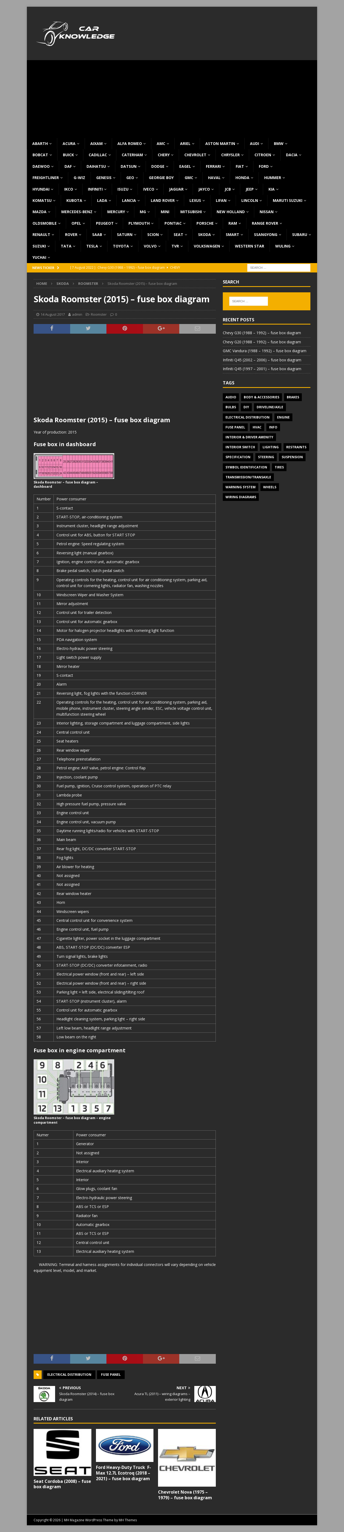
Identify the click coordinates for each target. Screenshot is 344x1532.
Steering (266, 457)
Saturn (124, 234)
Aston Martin (220, 143)
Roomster (99, 314)
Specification (237, 457)
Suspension (292, 457)
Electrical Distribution (69, 1374)
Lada (102, 200)
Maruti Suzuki (287, 200)
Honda (242, 177)
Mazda (39, 211)
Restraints (296, 447)
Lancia (129, 200)
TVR (175, 246)
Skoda (204, 234)
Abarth (40, 143)
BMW (279, 143)
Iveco (148, 189)
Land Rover (163, 200)
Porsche (205, 223)
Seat (178, 234)
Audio (230, 397)
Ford (264, 166)
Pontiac (173, 223)
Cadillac (98, 154)
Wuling (283, 246)
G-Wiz (79, 177)
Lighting (271, 447)
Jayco (204, 189)
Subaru (299, 234)
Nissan (267, 211)
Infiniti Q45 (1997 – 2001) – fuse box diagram (262, 368)
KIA (271, 189)
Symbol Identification (246, 467)
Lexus (195, 200)
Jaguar (176, 189)
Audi (254, 143)
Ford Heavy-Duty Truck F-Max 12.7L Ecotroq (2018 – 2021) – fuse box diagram (123, 1473)
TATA (66, 246)
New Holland (231, 211)
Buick (68, 154)
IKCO (68, 189)
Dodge (157, 166)
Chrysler (230, 154)
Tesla (92, 246)
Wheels (269, 487)
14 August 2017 (53, 314)
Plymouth (139, 223)
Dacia (292, 154)
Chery (164, 154)
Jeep (250, 189)
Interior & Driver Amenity (249, 437)
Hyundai (41, 189)
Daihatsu (96, 166)
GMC (189, 177)
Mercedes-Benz (76, 211)
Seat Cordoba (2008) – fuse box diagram (62, 1484)
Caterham (132, 154)
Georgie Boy (161, 177)
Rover (71, 234)
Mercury (116, 211)
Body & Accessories (261, 397)
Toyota (121, 246)
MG (143, 211)
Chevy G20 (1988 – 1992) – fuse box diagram (262, 341)
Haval (214, 177)
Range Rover (265, 223)
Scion (153, 234)
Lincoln (249, 200)
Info (273, 427)
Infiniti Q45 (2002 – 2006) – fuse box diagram (262, 359)
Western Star (249, 246)
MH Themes (128, 1520)
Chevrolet (195, 154)
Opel (76, 223)
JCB (228, 189)
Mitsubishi (191, 211)
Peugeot (105, 223)
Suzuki (39, 246)
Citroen (263, 154)
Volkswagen (207, 246)
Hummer (272, 177)
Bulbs (230, 407)
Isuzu (122, 189)
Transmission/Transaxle (248, 477)
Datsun (129, 166)
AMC (161, 143)
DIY (246, 407)
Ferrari (213, 166)
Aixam (96, 143)
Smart (232, 234)
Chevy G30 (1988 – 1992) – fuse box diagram (262, 332)
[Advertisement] (172, 97)
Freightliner (46, 177)
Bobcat (40, 154)
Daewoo (41, 166)
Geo (130, 177)
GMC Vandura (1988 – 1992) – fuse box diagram (264, 350)
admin (77, 314)
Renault (41, 234)
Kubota (74, 200)
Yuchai (39, 257)
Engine (283, 417)
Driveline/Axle (270, 407)
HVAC (257, 427)
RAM (232, 223)
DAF (68, 166)
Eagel (185, 166)
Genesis (104, 177)
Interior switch (240, 447)
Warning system (240, 487)
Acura (69, 143)
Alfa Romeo (129, 143)
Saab (97, 234)
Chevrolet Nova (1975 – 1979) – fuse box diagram (185, 1495)
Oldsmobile (45, 223)
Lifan (221, 200)
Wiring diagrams (240, 497)
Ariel (185, 143)
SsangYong (265, 234)
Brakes (293, 397)
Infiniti (95, 189)
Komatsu (42, 200)
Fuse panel (111, 1374)
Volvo (150, 246)
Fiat (240, 166)
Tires (279, 467)
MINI (165, 211)
